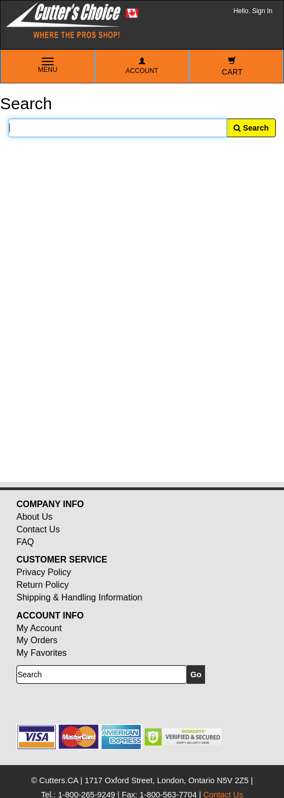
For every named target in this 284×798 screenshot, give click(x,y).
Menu (48, 66)
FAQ (25, 542)
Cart (232, 66)
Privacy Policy (43, 572)
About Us (34, 516)
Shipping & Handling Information (79, 597)
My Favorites (41, 652)
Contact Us (38, 529)
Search (251, 127)
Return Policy (42, 584)
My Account (39, 628)
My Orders (37, 640)
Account (142, 66)
